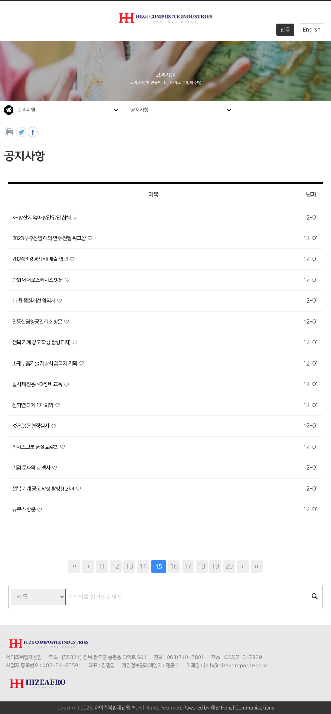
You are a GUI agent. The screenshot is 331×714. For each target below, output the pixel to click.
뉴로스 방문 (24, 509)
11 (101, 566)
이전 (88, 566)
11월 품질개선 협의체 (34, 301)
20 (229, 566)
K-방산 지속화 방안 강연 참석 (41, 217)
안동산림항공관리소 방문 (37, 322)
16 (174, 566)
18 (201, 566)
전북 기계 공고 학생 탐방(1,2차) (43, 489)
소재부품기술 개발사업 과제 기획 (45, 363)
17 (187, 566)
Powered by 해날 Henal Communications (228, 707)
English (311, 29)
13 (129, 566)
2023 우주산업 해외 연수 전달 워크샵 (49, 238)
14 (143, 566)
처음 (74, 566)
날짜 (310, 195)
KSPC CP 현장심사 (31, 426)
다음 (243, 566)
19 (215, 566)
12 (115, 566)
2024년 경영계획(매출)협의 (40, 259)
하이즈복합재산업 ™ (115, 707)
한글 (285, 29)
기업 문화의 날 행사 (31, 467)
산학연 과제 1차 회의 (33, 405)
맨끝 (257, 566)
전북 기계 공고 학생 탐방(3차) (41, 342)
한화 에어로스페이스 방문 (38, 280)
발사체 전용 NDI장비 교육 (37, 384)
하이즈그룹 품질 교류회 (35, 447)
